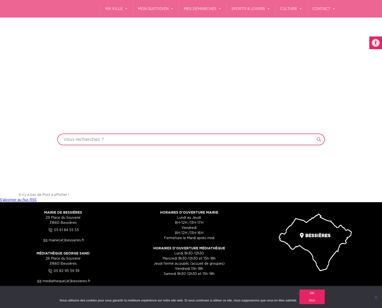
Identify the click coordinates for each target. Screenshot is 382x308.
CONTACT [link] (323, 9)
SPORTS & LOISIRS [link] (250, 9)
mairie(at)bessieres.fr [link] (63, 240)
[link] (375, 42)
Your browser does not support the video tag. (191, 95)
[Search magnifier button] (318, 139)
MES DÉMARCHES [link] (202, 9)
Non (312, 300)
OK (312, 293)
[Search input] (188, 139)
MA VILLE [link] (116, 9)
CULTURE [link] (291, 9)
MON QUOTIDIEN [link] (156, 9)
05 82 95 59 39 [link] (63, 270)
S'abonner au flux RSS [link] (18, 199)
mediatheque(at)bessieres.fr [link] (63, 281)
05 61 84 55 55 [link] (63, 230)
